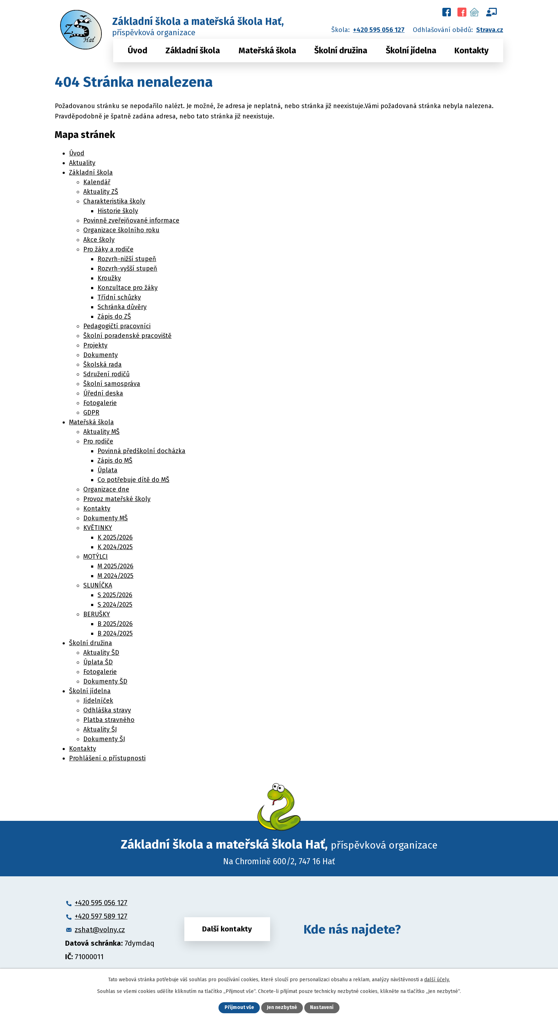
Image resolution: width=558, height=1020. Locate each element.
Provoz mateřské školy (117, 499)
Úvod (137, 50)
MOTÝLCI (95, 557)
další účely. (437, 979)
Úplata (107, 470)
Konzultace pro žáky (128, 288)
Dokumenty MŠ (105, 518)
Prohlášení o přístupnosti (107, 758)
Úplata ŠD (98, 662)
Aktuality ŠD (101, 653)
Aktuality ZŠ (100, 192)
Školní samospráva (111, 384)
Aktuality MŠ (101, 432)
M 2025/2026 (115, 566)
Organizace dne (106, 489)
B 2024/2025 (115, 633)
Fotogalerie (100, 403)
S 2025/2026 (115, 595)
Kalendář (96, 182)
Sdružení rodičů (106, 374)
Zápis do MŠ (115, 460)
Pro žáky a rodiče (108, 249)
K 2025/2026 (115, 537)
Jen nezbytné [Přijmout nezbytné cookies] (282, 1008)
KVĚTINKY (97, 528)
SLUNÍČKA (97, 585)
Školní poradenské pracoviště (127, 336)
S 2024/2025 (115, 605)
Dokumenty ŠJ (104, 739)
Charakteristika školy (114, 201)
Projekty (95, 345)
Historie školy (118, 211)
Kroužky (109, 278)
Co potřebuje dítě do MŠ (133, 480)
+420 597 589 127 (101, 916)
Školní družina (340, 50)
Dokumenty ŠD (105, 681)
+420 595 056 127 (379, 30)
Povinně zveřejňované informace (131, 220)
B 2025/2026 (115, 624)
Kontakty (471, 50)
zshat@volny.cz (100, 929)
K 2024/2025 (115, 547)
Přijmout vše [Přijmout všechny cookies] (239, 1008)
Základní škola (192, 50)
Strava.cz (489, 30)
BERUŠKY (96, 614)
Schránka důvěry (122, 307)
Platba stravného (109, 720)
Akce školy (99, 240)
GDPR (91, 412)
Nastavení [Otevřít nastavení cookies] (321, 1008)
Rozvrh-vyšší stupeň (127, 268)
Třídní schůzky (119, 297)
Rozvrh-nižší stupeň (127, 259)
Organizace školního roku (121, 230)
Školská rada (102, 364)
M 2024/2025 (115, 576)
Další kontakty (227, 929)
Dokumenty (100, 355)
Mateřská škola (267, 50)
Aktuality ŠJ (100, 729)
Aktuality (82, 163)
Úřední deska (103, 393)
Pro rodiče (98, 441)
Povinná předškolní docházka (141, 451)
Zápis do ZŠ (114, 316)
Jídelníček (98, 701)
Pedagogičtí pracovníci (117, 326)
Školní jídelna (411, 50)
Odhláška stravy (107, 710)
